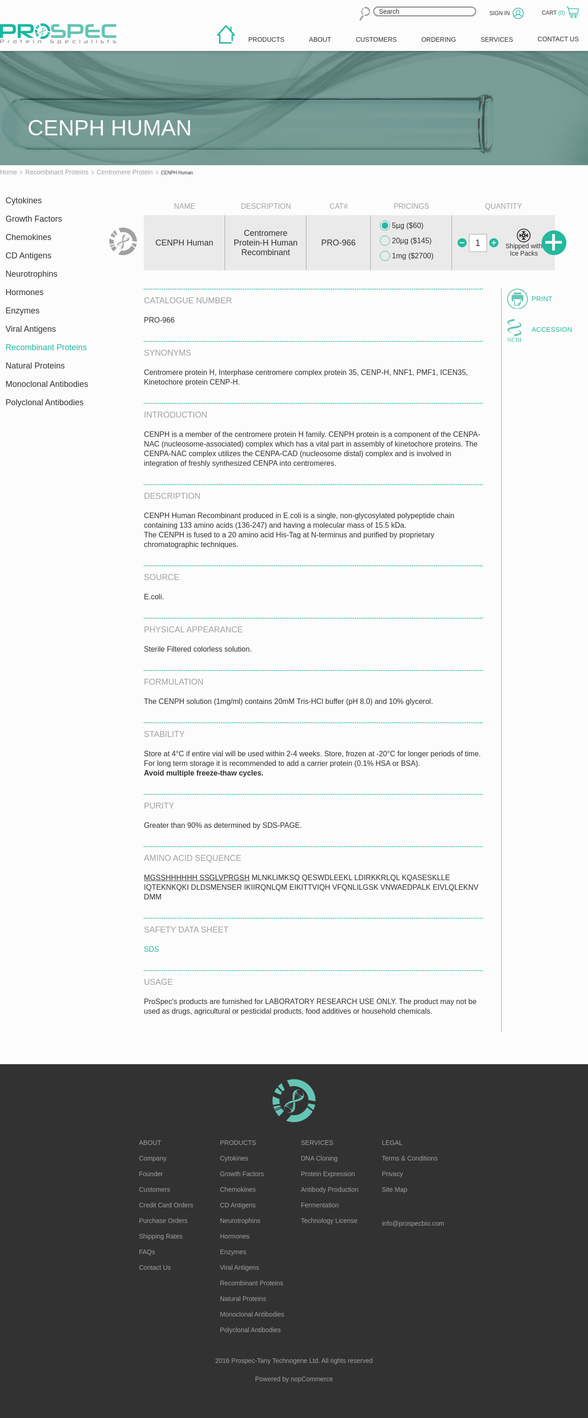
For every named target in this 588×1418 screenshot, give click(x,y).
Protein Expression (328, 1174)
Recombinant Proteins (46, 347)
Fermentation (320, 1205)
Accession (551, 329)
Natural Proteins (35, 365)
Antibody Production (329, 1189)
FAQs (147, 1252)
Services (317, 1142)
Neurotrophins (31, 274)
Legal (392, 1142)
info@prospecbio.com (413, 1223)
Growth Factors (34, 218)
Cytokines (24, 200)
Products (238, 1142)
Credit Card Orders (166, 1205)
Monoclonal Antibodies (47, 384)
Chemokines (28, 237)
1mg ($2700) (407, 256)
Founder (151, 1174)
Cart (554, 13)
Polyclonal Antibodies (45, 402)
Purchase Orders (163, 1220)
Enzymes (23, 310)
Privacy (392, 1174)
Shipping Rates (161, 1236)
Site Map (394, 1189)
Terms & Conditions (409, 1158)
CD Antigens (28, 255)
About (150, 1142)
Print (541, 298)
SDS (151, 949)
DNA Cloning (319, 1158)
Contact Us (155, 1267)
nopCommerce (312, 1379)
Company (153, 1158)
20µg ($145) (406, 241)
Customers (154, 1189)
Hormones (25, 292)
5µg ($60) (402, 226)
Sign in (499, 13)
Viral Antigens (31, 329)
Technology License (329, 1220)
